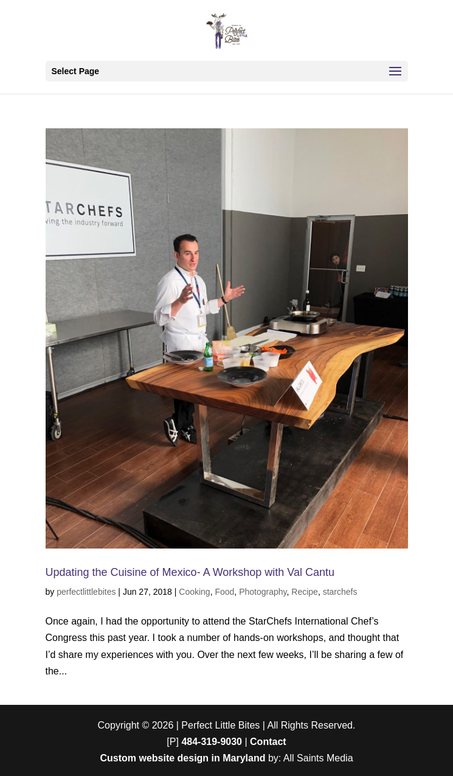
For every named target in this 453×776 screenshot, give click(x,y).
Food (224, 592)
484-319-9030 (211, 741)
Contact (268, 741)
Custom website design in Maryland (182, 758)
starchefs (340, 592)
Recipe (304, 592)
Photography (262, 592)
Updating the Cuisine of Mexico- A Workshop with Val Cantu (190, 572)
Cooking (194, 592)
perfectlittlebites (86, 592)
